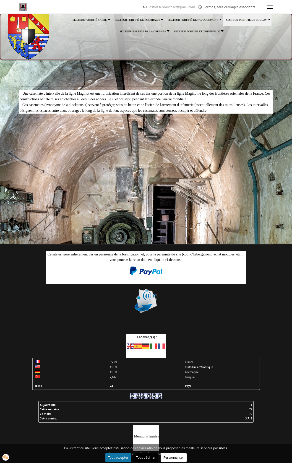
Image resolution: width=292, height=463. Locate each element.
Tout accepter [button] (118, 457)
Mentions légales (146, 436)
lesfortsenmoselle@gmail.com (172, 7)
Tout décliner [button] (146, 457)
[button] (5, 457)
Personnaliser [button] (173, 457)
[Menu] (270, 7)
